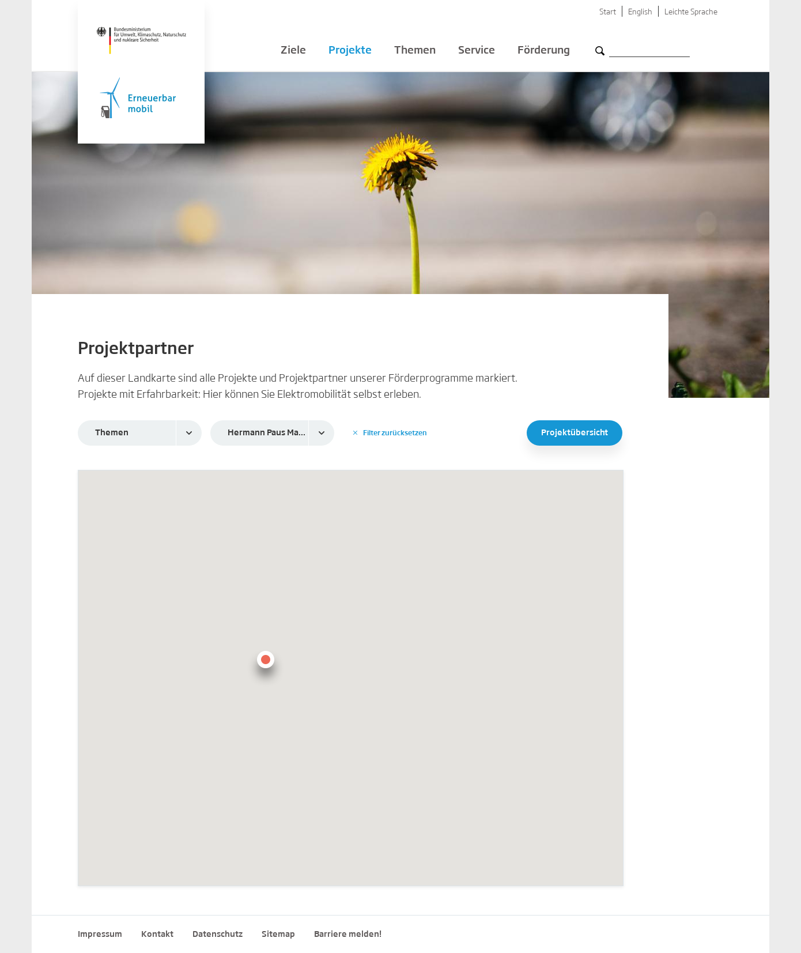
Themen (415, 52)
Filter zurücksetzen (390, 433)
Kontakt (157, 935)
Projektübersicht (574, 433)
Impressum (100, 935)
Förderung (543, 52)
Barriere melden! (347, 935)
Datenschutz (217, 935)
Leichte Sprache (690, 12)
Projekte (350, 52)
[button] (265, 666)
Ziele (293, 52)
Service (476, 52)
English (640, 12)
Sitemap (278, 935)
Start (607, 12)
